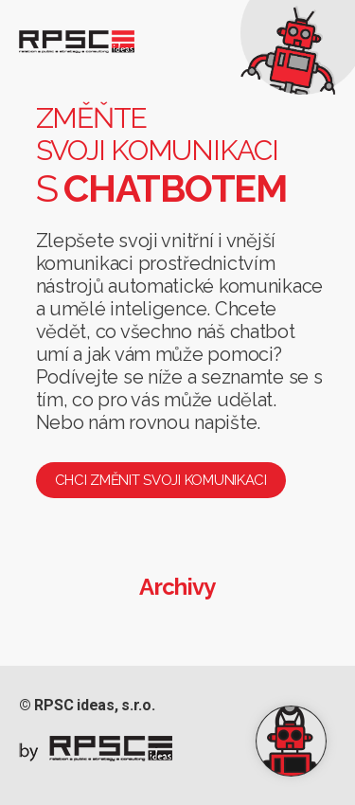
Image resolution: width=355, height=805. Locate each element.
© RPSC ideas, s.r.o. (87, 705)
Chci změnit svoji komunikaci (161, 480)
